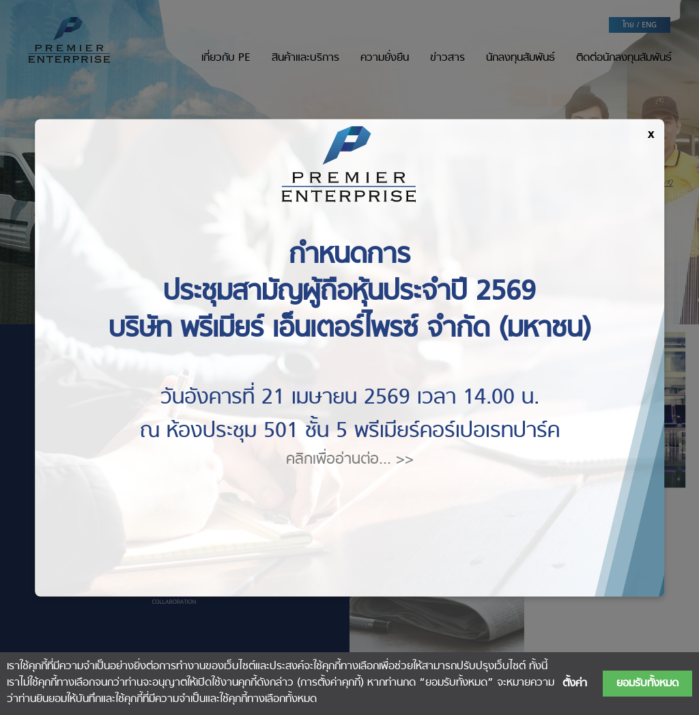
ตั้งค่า (574, 683)
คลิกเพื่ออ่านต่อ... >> (350, 459)
